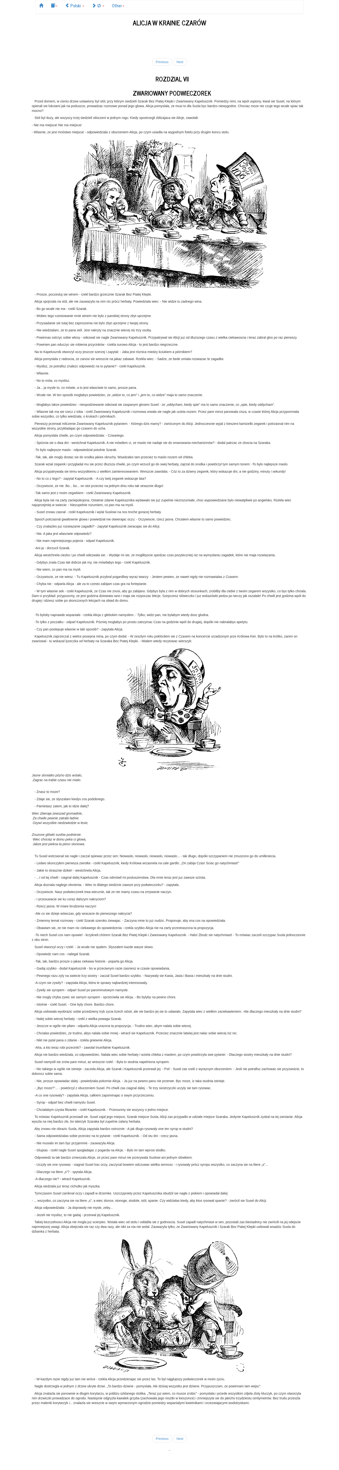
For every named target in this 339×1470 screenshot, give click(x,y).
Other (118, 5)
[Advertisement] (169, 41)
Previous (162, 62)
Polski (74, 5)
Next (180, 62)
